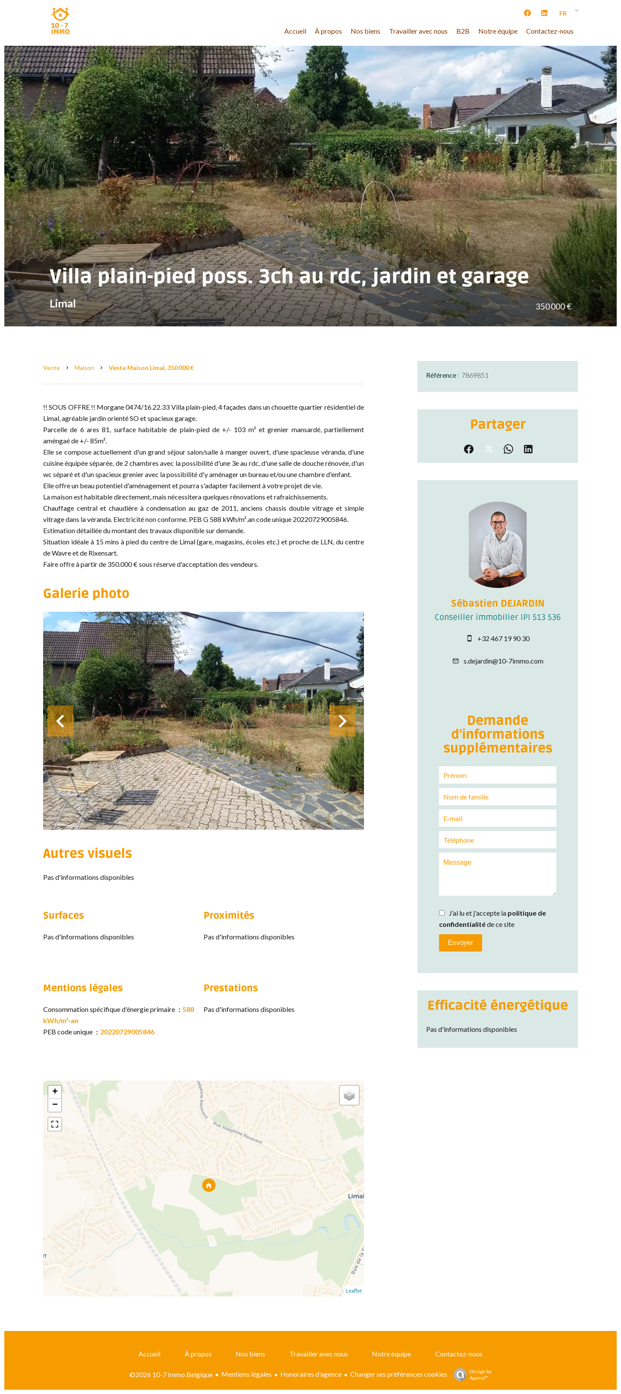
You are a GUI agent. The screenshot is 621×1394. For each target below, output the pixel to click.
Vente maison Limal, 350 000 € (151, 367)
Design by (470, 1374)
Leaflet (354, 1290)
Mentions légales (246, 1374)
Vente (51, 367)
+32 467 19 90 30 (503, 638)
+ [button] (55, 1092)
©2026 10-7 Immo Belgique (171, 1374)
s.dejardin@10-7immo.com (503, 661)
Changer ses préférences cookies (398, 1374)
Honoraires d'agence (311, 1374)
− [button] (55, 1105)
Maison (84, 367)
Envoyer (461, 942)
